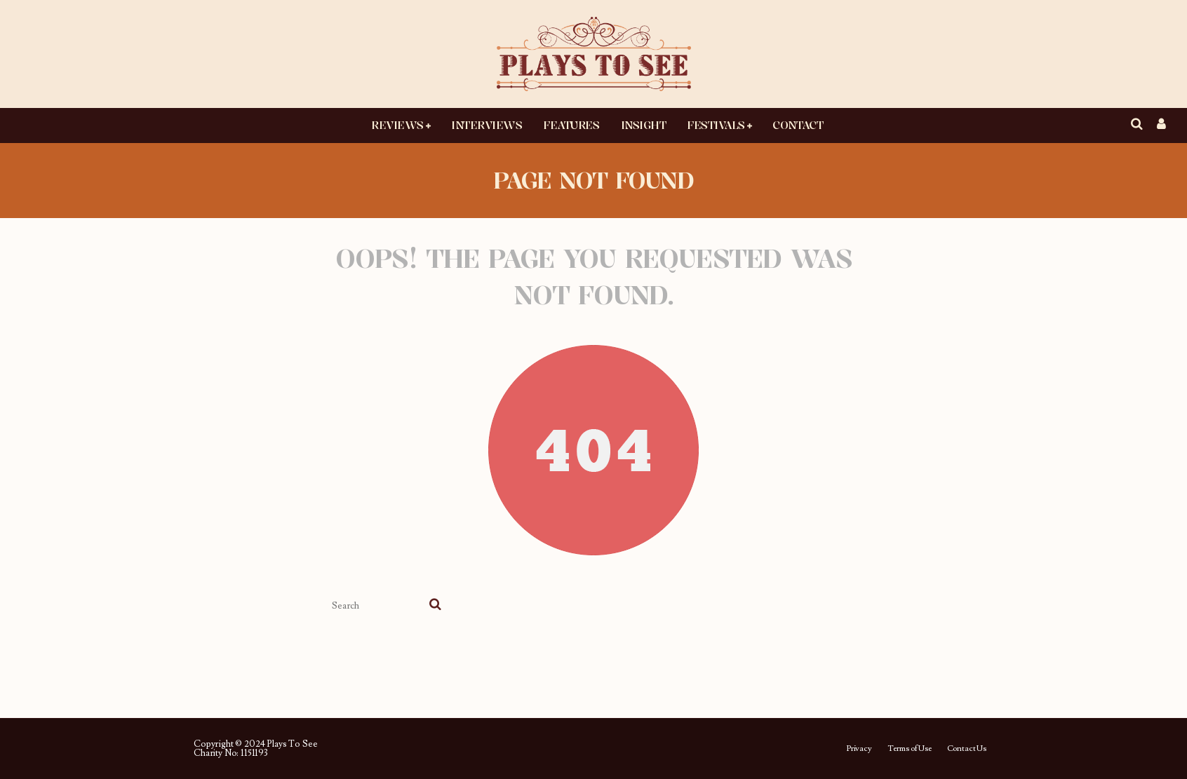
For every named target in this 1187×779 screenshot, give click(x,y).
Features (571, 125)
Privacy (859, 749)
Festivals (716, 125)
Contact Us (966, 749)
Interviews (486, 125)
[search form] (377, 606)
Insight (643, 125)
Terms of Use (909, 749)
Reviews (397, 125)
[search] (435, 606)
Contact (797, 125)
